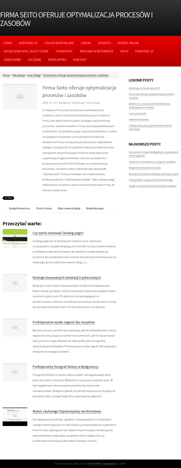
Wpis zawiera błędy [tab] (69, 208)
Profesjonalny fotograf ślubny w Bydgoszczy (65, 366)
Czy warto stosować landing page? (58, 233)
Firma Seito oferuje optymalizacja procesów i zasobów (75, 75)
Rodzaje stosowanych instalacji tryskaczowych (67, 277)
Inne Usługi (34, 75)
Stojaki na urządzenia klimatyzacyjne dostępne (153, 185)
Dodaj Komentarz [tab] (19, 208)
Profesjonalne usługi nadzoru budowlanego (151, 179)
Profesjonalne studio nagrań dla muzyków (64, 322)
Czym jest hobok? (138, 113)
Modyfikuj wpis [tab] (95, 208)
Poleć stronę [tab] (44, 208)
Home (6, 75)
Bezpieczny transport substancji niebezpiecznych (154, 173)
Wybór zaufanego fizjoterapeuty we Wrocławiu (67, 411)
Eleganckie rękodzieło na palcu (145, 167)
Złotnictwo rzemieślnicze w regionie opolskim (152, 161)
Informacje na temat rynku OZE (144, 88)
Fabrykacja (18, 75)
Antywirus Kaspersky (139, 119)
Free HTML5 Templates (101, 463)
